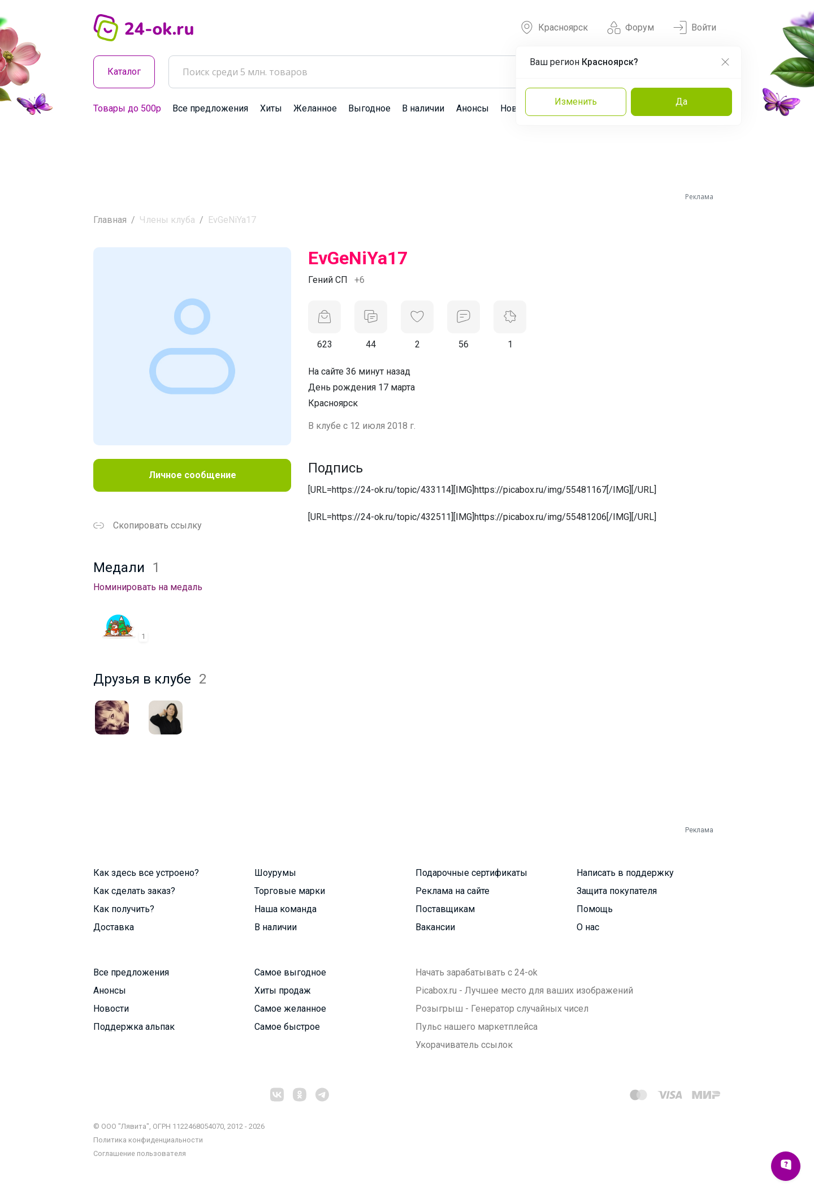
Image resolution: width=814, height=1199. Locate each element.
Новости (111, 1008)
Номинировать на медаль (147, 587)
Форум (630, 28)
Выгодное (369, 108)
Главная (110, 219)
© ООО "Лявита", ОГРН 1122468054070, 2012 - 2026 (179, 1126)
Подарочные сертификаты (471, 872)
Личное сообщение (192, 475)
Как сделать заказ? (134, 891)
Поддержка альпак (134, 1026)
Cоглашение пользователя (139, 1153)
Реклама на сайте (452, 891)
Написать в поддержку (625, 872)
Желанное (315, 108)
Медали (126, 567)
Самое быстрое (287, 1026)
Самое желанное (290, 1008)
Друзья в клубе (149, 679)
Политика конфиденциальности (148, 1140)
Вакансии (435, 927)
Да (681, 101)
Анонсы (472, 108)
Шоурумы (275, 872)
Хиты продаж (282, 990)
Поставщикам (445, 909)
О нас (588, 927)
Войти (694, 28)
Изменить (576, 101)
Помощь (595, 909)
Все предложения (210, 108)
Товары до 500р (127, 108)
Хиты (271, 108)
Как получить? (123, 909)
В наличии (423, 108)
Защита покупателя (617, 891)
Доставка (113, 927)
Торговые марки (289, 891)
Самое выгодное (290, 972)
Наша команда (285, 909)
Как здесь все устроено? (146, 872)
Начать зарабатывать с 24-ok (476, 972)
